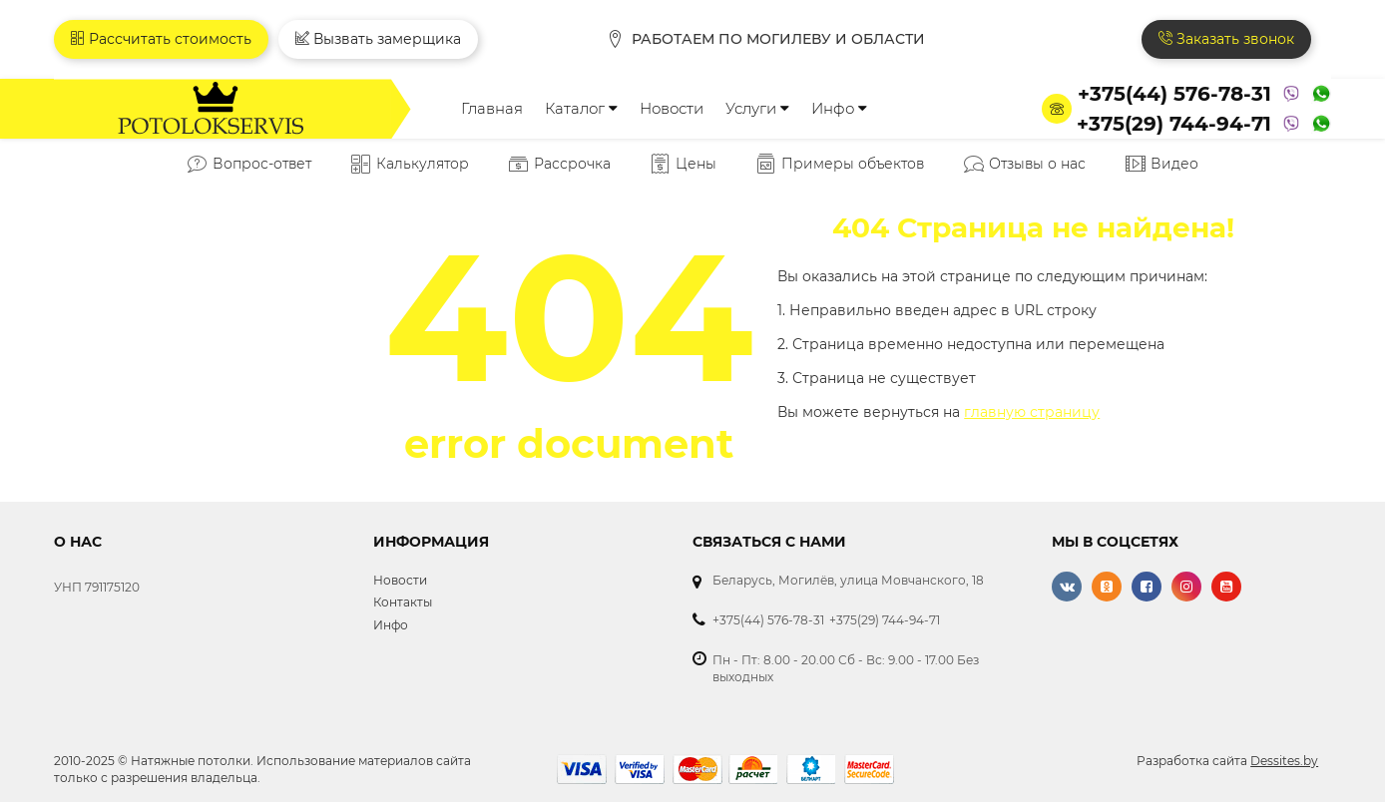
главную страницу (1032, 412)
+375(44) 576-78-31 (1174, 94)
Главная (492, 108)
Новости (671, 108)
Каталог (581, 108)
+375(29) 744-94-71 (1174, 124)
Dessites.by (1284, 760)
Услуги (757, 108)
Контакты (402, 602)
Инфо (839, 108)
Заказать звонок (1226, 39)
